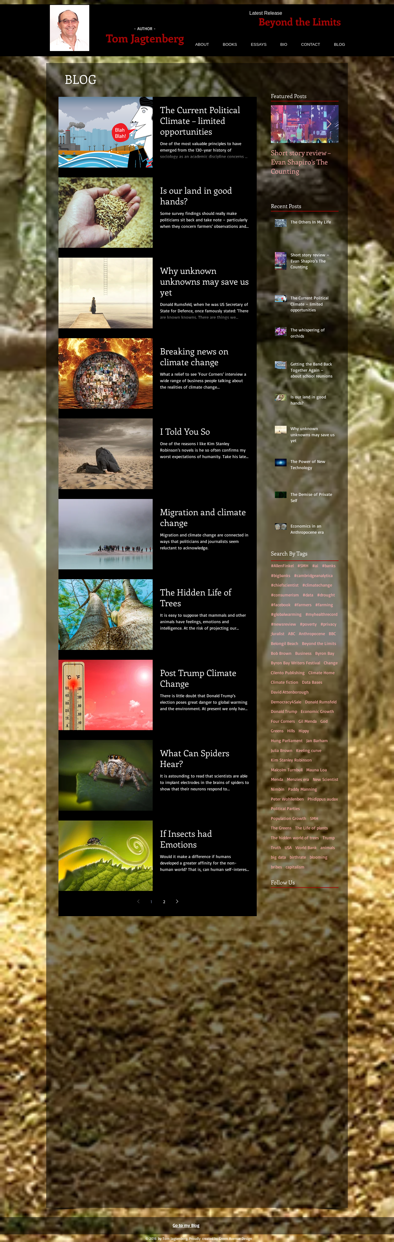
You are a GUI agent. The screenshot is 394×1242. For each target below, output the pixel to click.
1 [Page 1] (151, 901)
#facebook (281, 604)
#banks (329, 565)
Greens (277, 730)
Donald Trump (284, 711)
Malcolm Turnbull (287, 769)
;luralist (277, 633)
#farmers (303, 604)
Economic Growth (317, 711)
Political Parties (285, 808)
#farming (324, 604)
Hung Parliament (287, 740)
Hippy (304, 730)
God (324, 721)
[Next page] (177, 901)
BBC (332, 633)
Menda (277, 779)
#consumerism (285, 594)
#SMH (302, 565)
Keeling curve (308, 750)
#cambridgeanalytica (313, 575)
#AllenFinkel (282, 565)
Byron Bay (324, 653)
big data (278, 857)
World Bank (306, 847)
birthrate (298, 857)
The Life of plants (311, 827)
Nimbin (277, 789)
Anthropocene (312, 633)
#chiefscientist (285, 584)
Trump (329, 837)
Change (331, 662)
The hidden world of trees (295, 837)
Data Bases (312, 682)
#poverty (308, 624)
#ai (315, 565)
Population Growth (288, 818)
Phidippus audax (323, 798)
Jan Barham (317, 740)
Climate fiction (284, 682)
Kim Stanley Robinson (291, 759)
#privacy (328, 624)
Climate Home (321, 672)
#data (308, 594)
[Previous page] (138, 901)
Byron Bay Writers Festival (295, 662)
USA (288, 847)
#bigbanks (280, 575)
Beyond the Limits (319, 643)
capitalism (295, 866)
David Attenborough (290, 691)
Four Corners (283, 721)
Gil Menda (308, 721)
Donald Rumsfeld (320, 701)
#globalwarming (286, 614)
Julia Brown (281, 750)
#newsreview (283, 624)
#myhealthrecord (321, 614)
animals (327, 847)
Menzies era (298, 779)
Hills (291, 730)
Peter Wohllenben (287, 798)
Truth (276, 847)
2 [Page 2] (164, 901)
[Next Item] (329, 124)
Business (303, 653)
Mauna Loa (316, 769)
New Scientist (325, 779)
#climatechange (317, 584)
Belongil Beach (284, 643)
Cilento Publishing (288, 672)
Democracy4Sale (286, 701)
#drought (326, 594)
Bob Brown (281, 653)
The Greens (281, 827)
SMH (314, 818)
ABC (291, 633)
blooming (319, 857)
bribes (276, 866)
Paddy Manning (302, 789)
